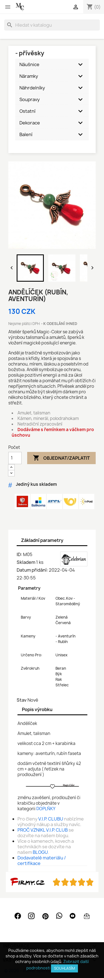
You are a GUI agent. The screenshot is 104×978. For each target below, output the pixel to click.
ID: (19, 554)
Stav (22, 700)
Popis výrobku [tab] (37, 709)
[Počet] (15, 458)
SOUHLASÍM (64, 968)
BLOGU (40, 852)
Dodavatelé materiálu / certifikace (41, 860)
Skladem (26, 562)
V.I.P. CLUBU (50, 819)
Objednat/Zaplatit (61, 458)
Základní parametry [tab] (42, 540)
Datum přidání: (32, 570)
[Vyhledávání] (52, 25)
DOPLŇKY (45, 809)
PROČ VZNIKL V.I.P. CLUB (42, 830)
